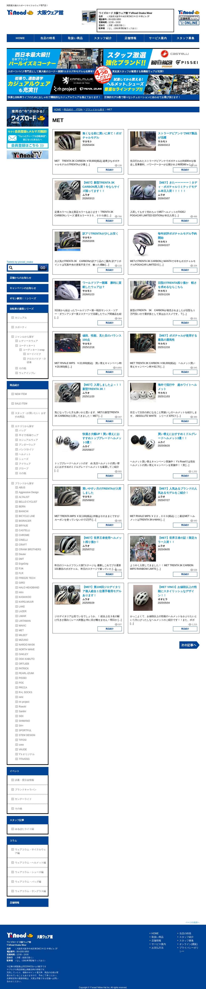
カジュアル (21, 317)
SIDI (21, 716)
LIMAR (22, 616)
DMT (21, 559)
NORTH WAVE (27, 649)
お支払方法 (157, 947)
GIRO (22, 582)
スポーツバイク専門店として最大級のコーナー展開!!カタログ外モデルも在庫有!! (51, 71)
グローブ (23, 468)
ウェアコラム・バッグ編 (28, 881)
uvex (21, 744)
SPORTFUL (25, 730)
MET (21, 630)
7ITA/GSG (24, 759)
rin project (24, 701)
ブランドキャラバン (25, 789)
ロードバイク (34, 354)
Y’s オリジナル (27, 754)
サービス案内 (158, 38)
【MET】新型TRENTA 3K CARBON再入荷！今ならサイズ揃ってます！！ (101, 186)
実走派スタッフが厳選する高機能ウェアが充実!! (138, 71)
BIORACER (25, 521)
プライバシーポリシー (188, 949)
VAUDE (23, 749)
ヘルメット (25, 454)
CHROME (24, 535)
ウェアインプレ (27, 373)
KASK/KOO (25, 597)
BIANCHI (24, 511)
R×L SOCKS (25, 692)
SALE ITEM (21, 403)
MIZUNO (23, 640)
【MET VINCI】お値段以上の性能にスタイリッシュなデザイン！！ (177, 591)
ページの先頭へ (192, 922)
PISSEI (23, 678)
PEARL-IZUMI (26, 673)
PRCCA (23, 687)
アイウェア (25, 463)
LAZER (23, 611)
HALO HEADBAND (29, 587)
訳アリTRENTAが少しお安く (100, 233)
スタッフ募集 (185, 38)
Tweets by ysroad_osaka (20, 262)
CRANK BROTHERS (30, 549)
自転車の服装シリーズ (22, 308)
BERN (22, 506)
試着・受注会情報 (24, 780)
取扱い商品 (75, 38)
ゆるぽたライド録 (24, 829)
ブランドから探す (94, 109)
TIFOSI (23, 740)
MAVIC (22, 625)
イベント (14, 771)
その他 (22, 368)
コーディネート (27, 345)
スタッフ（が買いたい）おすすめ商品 (30, 415)
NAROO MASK (27, 644)
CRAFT (23, 544)
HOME (20, 38)
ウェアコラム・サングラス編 (30, 891)
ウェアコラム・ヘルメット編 (30, 862)
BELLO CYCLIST (28, 501)
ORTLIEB (24, 663)
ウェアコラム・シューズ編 (29, 872)
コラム (13, 840)
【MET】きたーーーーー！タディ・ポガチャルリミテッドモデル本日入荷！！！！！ (177, 186)
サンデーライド (23, 799)
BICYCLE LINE (27, 516)
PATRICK (24, 668)
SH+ (21, 725)
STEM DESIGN (27, 735)
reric (21, 697)
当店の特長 (47, 38)
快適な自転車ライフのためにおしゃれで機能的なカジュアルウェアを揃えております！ (54, 97)
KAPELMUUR (26, 601)
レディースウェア (28, 341)
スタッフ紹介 (103, 38)
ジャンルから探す (24, 336)
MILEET (23, 635)
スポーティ (21, 327)
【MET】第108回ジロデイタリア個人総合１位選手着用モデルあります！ (101, 591)
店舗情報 (130, 38)
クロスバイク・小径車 (36, 360)
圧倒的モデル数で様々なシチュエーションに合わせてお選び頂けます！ (142, 97)
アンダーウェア (27, 444)
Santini (22, 711)
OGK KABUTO (27, 659)
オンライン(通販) (188, 944)
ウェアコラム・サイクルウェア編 (30, 851)
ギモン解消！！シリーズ (23, 298)
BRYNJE (23, 525)
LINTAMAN (25, 621)
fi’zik (21, 568)
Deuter (22, 554)
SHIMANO (24, 721)
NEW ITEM (21, 394)
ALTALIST (24, 497)
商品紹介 (110, 170)
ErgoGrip (23, 563)
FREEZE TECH (27, 578)
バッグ (22, 430)
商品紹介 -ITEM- (73, 109)
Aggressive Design (29, 492)
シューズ (23, 459)
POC (21, 682)
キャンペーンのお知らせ (23, 288)
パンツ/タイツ (26, 449)
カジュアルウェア (28, 440)
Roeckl (22, 706)
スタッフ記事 (17, 820)
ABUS (22, 487)
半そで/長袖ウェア (29, 435)
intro (21, 592)
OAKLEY (23, 654)
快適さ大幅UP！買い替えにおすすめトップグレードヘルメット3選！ (101, 438)
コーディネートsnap (34, 349)
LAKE (22, 606)
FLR (21, 573)
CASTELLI (24, 530)
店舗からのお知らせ (20, 277)
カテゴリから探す (24, 426)
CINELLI (23, 540)
